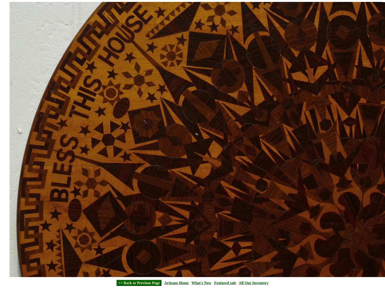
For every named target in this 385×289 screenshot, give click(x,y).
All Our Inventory (253, 283)
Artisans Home (176, 283)
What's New (201, 283)
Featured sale (225, 283)
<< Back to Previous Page (139, 283)
